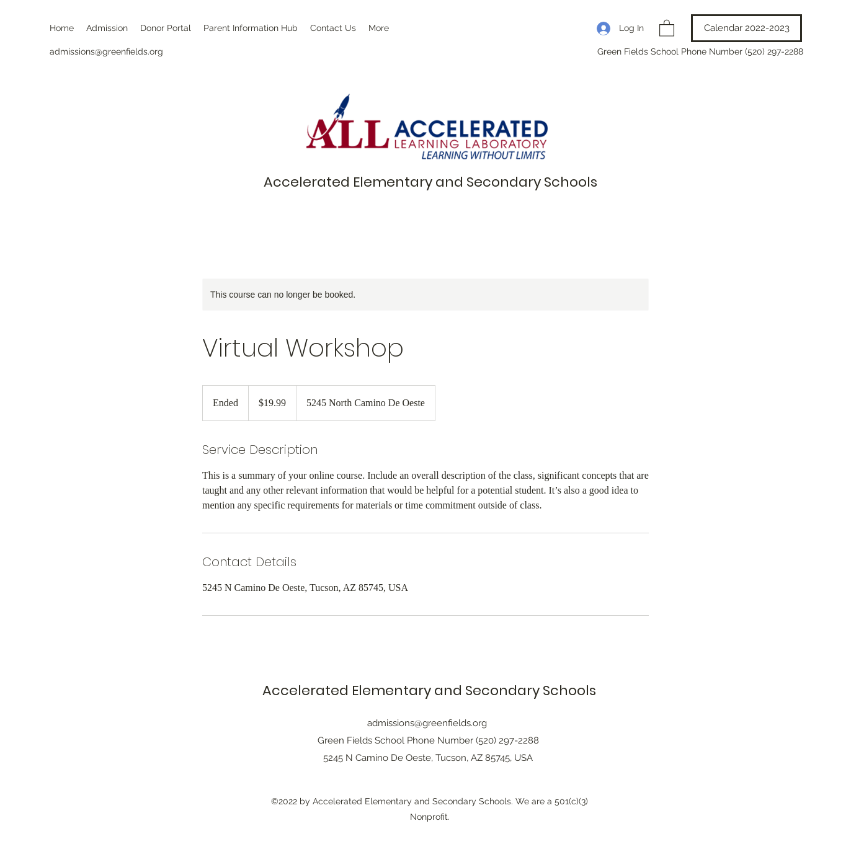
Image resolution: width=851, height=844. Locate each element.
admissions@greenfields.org (106, 51)
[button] (666, 28)
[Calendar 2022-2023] (746, 28)
